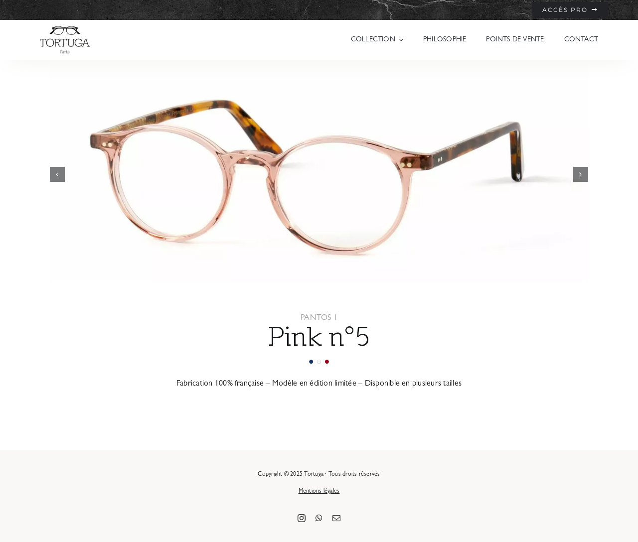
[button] (57, 174)
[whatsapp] (319, 518)
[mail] (336, 518)
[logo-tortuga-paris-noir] (65, 29)
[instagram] (302, 518)
